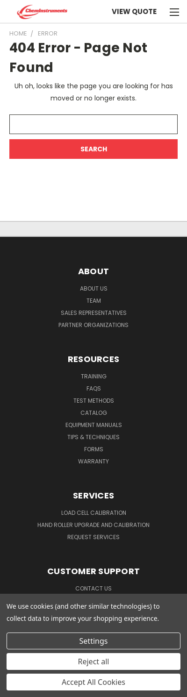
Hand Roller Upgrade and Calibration (93, 525)
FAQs (93, 388)
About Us (94, 288)
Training (94, 376)
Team (93, 301)
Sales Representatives (94, 313)
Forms (93, 449)
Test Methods (93, 401)
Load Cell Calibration (93, 513)
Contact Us (93, 588)
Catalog (93, 413)
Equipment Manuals (93, 425)
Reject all (93, 661)
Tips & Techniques (93, 437)
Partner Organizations (93, 325)
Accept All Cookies (93, 682)
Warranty (93, 461)
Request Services (93, 537)
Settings (93, 641)
